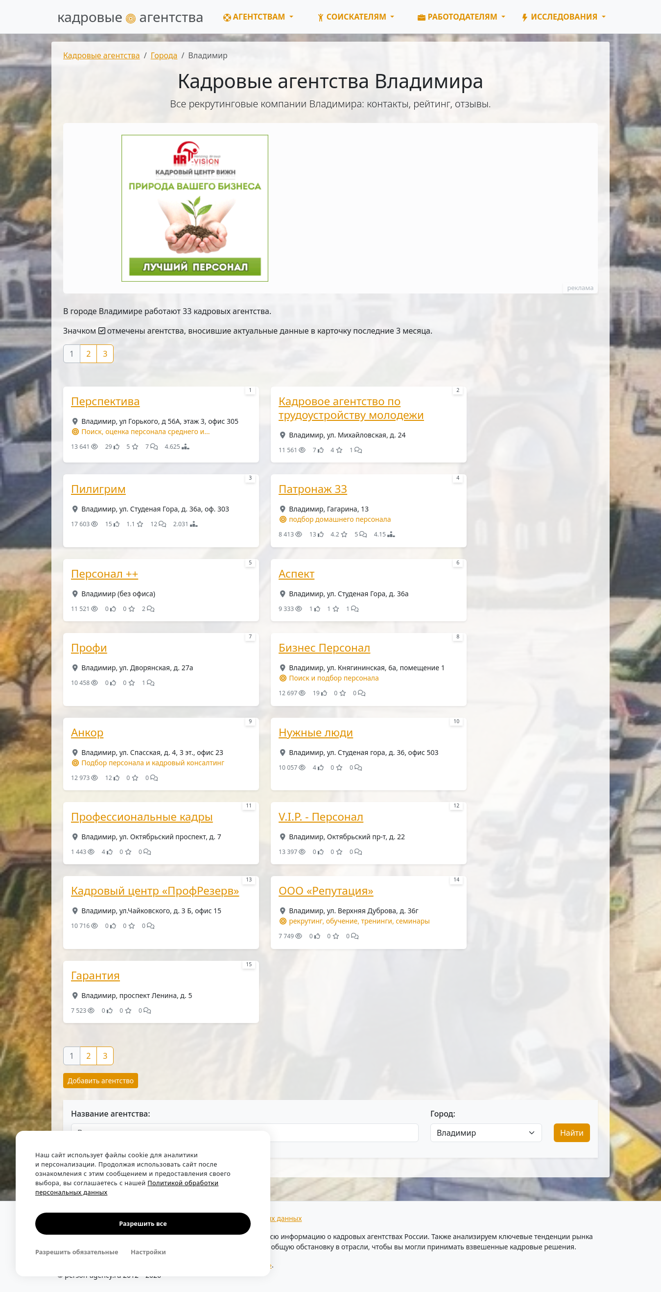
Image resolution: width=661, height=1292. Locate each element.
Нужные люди (316, 732)
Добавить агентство (101, 1080)
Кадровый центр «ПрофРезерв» (155, 891)
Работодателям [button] (458, 16)
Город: (442, 1113)
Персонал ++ (104, 574)
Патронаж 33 (313, 489)
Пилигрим (98, 489)
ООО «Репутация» (326, 891)
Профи (89, 648)
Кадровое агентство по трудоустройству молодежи (351, 408)
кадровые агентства (130, 16)
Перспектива (105, 401)
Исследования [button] (560, 16)
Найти (572, 1132)
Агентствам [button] (255, 16)
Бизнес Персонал (324, 648)
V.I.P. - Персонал (321, 817)
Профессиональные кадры (142, 817)
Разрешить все (142, 1223)
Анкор (87, 732)
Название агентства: (110, 1113)
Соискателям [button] (353, 16)
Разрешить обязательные (76, 1251)
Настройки (148, 1251)
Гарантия (95, 975)
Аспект (296, 574)
